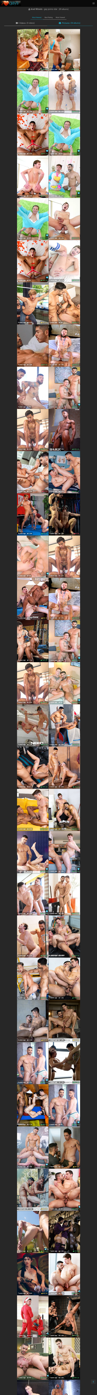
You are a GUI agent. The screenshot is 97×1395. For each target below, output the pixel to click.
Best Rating (49, 17)
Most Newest (36, 17)
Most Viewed (60, 17)
